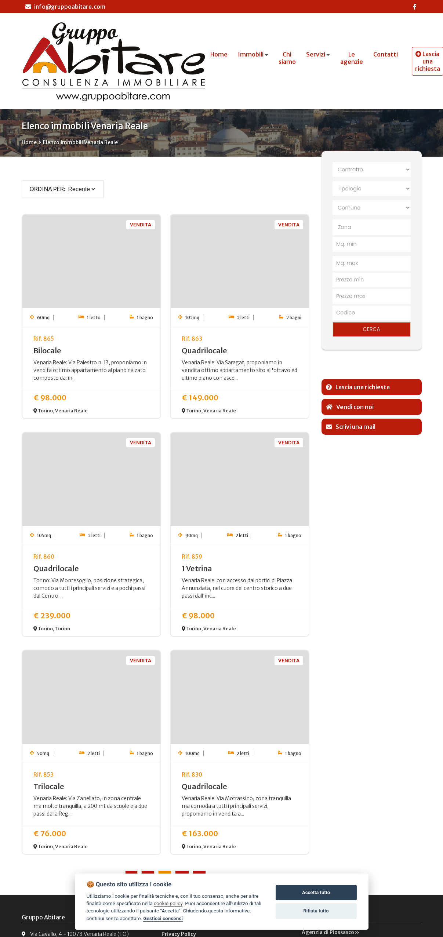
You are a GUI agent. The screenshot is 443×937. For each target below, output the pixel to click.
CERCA (371, 329)
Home (29, 142)
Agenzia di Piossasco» (330, 932)
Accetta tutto (316, 892)
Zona (344, 227)
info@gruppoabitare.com (65, 6)
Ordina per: (47, 189)
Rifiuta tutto (315, 911)
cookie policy (168, 903)
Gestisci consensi (162, 918)
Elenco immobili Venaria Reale (80, 142)
